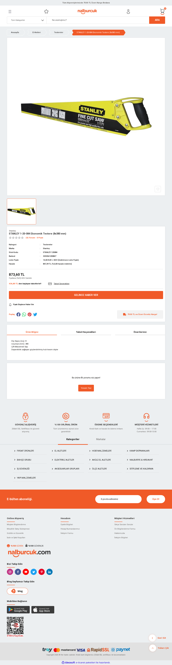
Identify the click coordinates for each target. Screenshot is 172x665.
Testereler (47, 244)
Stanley (12, 231)
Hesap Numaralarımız (70, 529)
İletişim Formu (67, 533)
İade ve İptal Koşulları (16, 537)
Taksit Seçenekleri (86, 332)
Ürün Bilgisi (32, 332)
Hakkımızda (119, 533)
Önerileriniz (140, 332)
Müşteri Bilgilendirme (16, 524)
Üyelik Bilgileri (67, 524)
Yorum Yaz (86, 388)
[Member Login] (128, 11)
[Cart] (162, 11)
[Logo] (87, 11)
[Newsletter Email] (118, 499)
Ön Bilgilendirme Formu (124, 529)
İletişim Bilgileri (121, 537)
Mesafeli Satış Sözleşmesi (18, 529)
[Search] (105, 20)
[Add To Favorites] (158, 189)
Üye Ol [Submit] (155, 499)
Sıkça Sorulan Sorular (123, 524)
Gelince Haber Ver (86, 295)
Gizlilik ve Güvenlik (15, 533)
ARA (157, 20)
